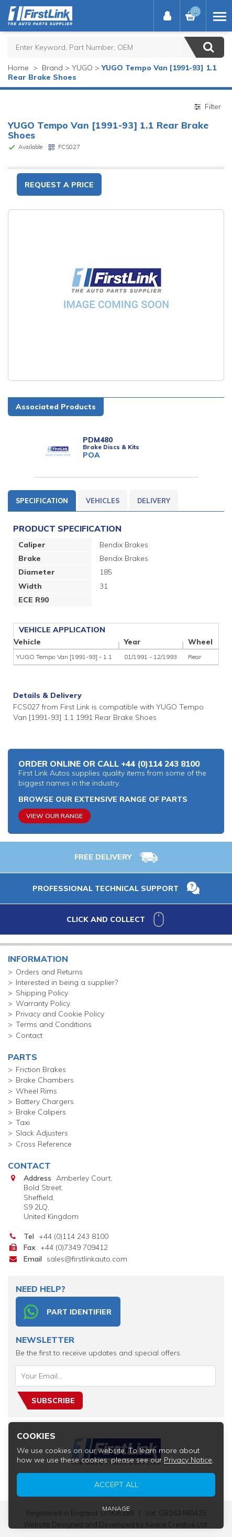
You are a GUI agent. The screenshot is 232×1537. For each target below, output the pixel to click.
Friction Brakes (41, 1069)
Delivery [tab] (153, 501)
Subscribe (53, 1400)
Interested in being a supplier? (67, 982)
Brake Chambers (45, 1080)
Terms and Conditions (54, 1024)
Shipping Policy (42, 993)
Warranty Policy (43, 1003)
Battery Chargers (45, 1101)
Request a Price (59, 184)
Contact (29, 1035)
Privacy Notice (221, 1524)
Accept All (217, 1526)
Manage (217, 1528)
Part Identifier (68, 1312)
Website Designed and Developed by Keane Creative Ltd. (116, 1524)
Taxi (23, 1122)
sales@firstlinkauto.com (87, 1259)
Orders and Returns (49, 972)
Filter (206, 106)
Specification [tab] (42, 501)
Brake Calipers (41, 1112)
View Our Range (54, 816)
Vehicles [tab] (102, 501)
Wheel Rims (36, 1091)
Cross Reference (44, 1144)
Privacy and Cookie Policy (60, 1014)
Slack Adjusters (42, 1133)
